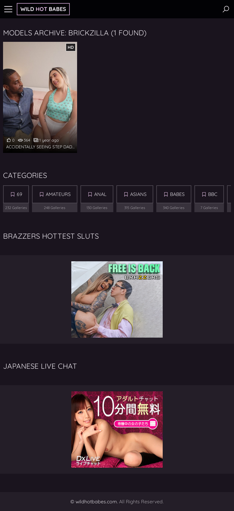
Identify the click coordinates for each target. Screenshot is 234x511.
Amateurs (58, 194)
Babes (177, 194)
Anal (100, 194)
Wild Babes (43, 9)
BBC (212, 194)
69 (19, 194)
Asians (138, 194)
